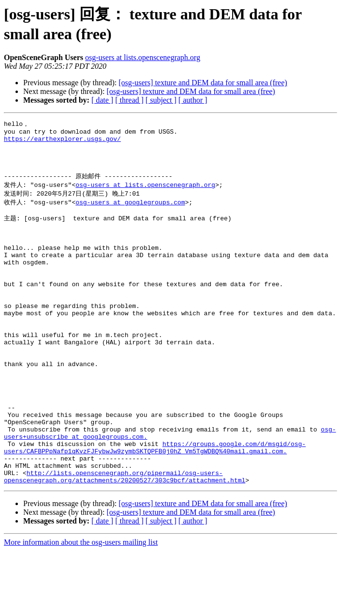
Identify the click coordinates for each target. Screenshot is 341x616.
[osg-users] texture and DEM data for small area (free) (203, 82)
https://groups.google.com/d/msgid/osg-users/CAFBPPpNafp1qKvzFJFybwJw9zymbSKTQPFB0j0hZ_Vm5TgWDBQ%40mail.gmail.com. (155, 506)
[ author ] (193, 100)
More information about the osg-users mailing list (81, 607)
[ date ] (102, 100)
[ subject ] (161, 100)
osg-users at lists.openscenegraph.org (142, 57)
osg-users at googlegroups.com (130, 213)
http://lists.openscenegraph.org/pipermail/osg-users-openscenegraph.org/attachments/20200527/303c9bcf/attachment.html (124, 541)
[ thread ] (129, 100)
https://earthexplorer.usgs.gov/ (62, 142)
